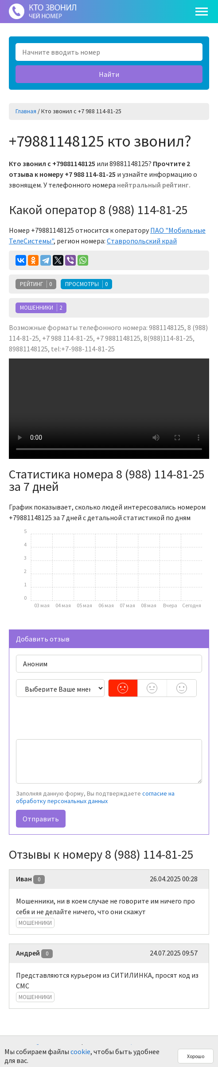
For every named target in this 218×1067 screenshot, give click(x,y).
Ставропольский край (142, 240)
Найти (109, 74)
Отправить (41, 818)
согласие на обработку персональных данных (95, 797)
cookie (80, 1051)
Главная (26, 111)
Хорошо (195, 1056)
